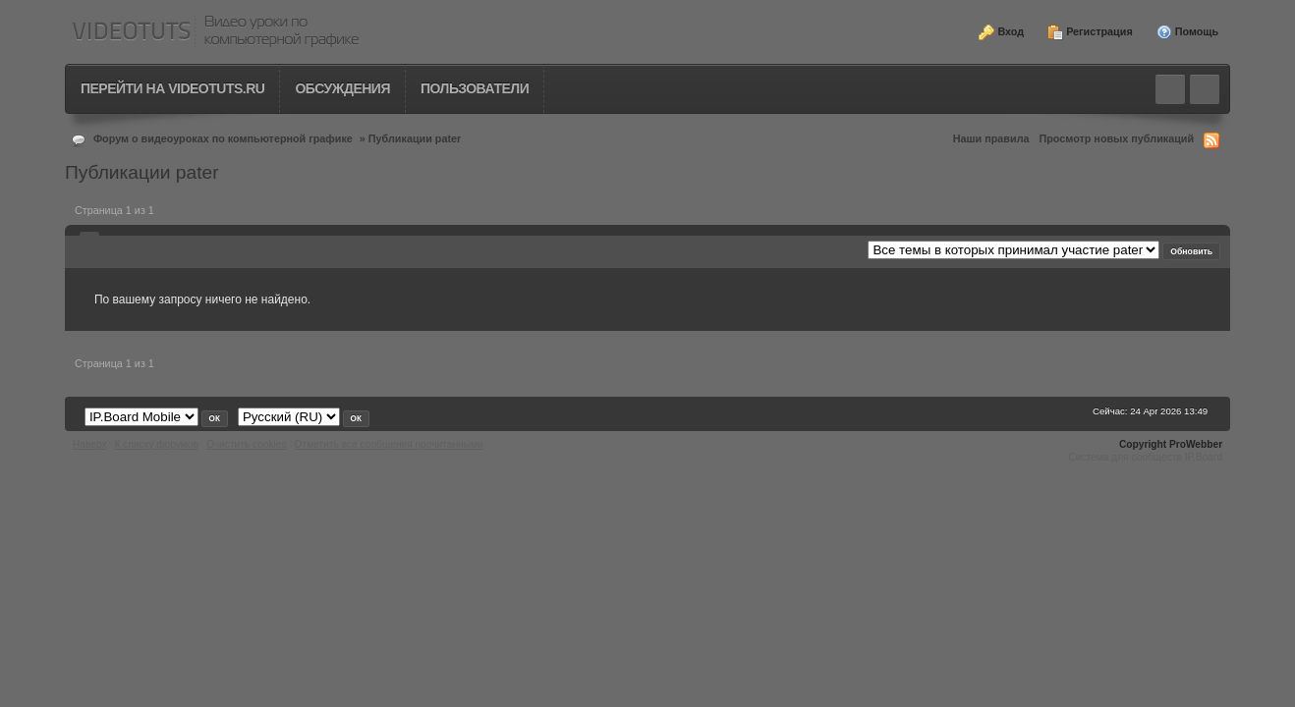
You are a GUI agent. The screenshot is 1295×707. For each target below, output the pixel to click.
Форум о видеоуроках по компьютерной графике (223, 138)
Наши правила (991, 138)
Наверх (90, 444)
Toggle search (1170, 89)
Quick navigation (1204, 89)
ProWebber (1195, 444)
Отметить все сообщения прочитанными (389, 444)
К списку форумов (156, 444)
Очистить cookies (246, 444)
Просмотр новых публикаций (1117, 138)
